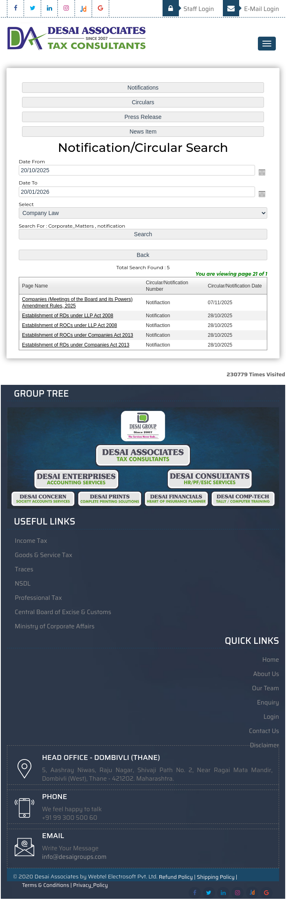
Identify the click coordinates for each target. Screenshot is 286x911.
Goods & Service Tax (43, 555)
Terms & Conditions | (47, 885)
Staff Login (188, 9)
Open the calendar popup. (259, 173)
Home (270, 660)
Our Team (265, 688)
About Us (266, 674)
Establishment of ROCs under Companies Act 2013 (78, 333)
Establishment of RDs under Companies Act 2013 (77, 342)
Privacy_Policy (90, 885)
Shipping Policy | (217, 877)
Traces (24, 569)
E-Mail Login (251, 9)
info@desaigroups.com (74, 857)
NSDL (23, 583)
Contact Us (264, 731)
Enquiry (268, 702)
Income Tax (31, 541)
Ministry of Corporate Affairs (55, 626)
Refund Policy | (177, 877)
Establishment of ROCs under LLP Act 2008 (70, 323)
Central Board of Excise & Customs (63, 612)
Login (271, 717)
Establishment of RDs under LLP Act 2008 (69, 313)
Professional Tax (38, 598)
